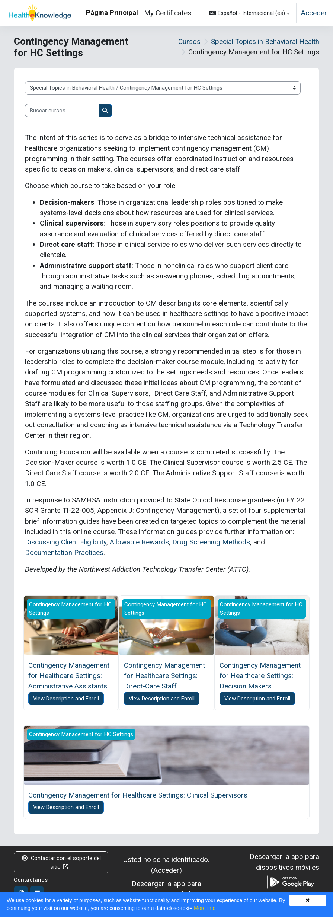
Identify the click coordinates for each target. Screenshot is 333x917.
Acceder (314, 13)
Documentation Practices (64, 552)
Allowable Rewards (139, 542)
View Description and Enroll (66, 698)
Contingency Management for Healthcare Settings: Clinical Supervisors (137, 795)
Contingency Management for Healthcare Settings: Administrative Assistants (68, 676)
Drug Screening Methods (211, 542)
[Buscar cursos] (62, 110)
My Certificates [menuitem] (167, 13)
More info (204, 908)
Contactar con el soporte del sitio (61, 862)
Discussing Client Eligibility (65, 542)
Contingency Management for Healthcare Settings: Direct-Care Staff (164, 676)
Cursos (189, 41)
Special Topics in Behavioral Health (265, 41)
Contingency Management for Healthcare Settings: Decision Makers (260, 676)
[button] (249, 13)
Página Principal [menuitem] (112, 12)
